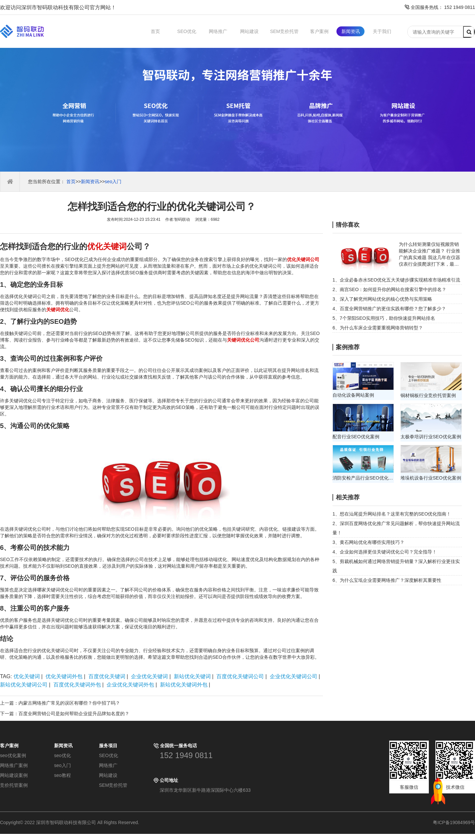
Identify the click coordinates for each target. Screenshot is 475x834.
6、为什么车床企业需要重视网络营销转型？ (377, 327)
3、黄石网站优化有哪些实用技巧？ (368, 542)
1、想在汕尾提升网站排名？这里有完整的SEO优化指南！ (391, 514)
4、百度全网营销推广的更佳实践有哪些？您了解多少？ (389, 308)
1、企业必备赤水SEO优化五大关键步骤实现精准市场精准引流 (396, 280)
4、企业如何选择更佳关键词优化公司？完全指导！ (384, 551)
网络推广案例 (14, 765)
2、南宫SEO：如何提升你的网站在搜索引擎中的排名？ (389, 289)
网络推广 (218, 31)
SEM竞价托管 (284, 31)
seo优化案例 (13, 755)
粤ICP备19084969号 (454, 822)
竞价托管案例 (14, 785)
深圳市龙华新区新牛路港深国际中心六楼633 (205, 790)
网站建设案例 (14, 775)
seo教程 (62, 775)
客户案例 (319, 31)
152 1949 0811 (186, 755)
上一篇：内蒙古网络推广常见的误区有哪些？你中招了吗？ (60, 703)
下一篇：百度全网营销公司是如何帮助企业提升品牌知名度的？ (64, 713)
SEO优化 (186, 31)
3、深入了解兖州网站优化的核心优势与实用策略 (382, 299)
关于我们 (382, 31)
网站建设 (249, 31)
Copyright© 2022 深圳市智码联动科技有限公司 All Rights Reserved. (72, 822)
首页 (155, 31)
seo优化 (62, 755)
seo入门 (113, 181)
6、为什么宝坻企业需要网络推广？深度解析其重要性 (386, 580)
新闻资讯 (350, 31)
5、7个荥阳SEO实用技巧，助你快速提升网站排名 (383, 318)
